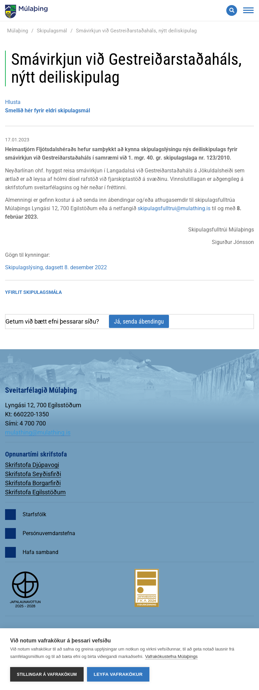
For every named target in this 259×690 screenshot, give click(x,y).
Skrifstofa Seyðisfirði (33, 473)
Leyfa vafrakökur (118, 674)
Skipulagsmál (52, 31)
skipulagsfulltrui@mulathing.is (174, 208)
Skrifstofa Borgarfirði (33, 483)
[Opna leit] (231, 10)
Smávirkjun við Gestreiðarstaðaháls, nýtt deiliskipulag (136, 31)
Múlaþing (17, 31)
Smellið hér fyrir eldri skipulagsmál (47, 110)
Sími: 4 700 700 (25, 423)
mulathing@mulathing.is (37, 432)
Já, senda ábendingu (139, 321)
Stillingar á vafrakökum (47, 674)
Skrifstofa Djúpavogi (32, 464)
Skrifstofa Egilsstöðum (35, 492)
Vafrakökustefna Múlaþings (171, 656)
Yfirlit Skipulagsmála (33, 292)
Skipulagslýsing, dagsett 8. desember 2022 (56, 267)
